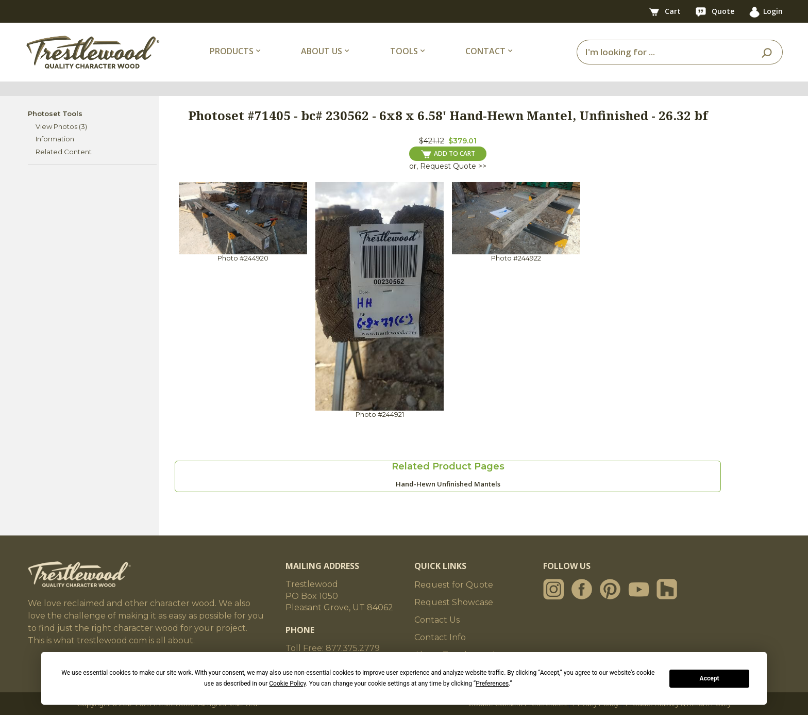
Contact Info (440, 637)
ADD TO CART (448, 153)
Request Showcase (453, 602)
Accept (709, 678)
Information (55, 139)
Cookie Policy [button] (287, 683)
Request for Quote (453, 585)
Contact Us (437, 620)
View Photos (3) (61, 126)
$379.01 (462, 140)
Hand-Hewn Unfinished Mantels (448, 484)
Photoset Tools (55, 113)
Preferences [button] (492, 683)
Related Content (64, 152)
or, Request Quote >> (447, 166)
